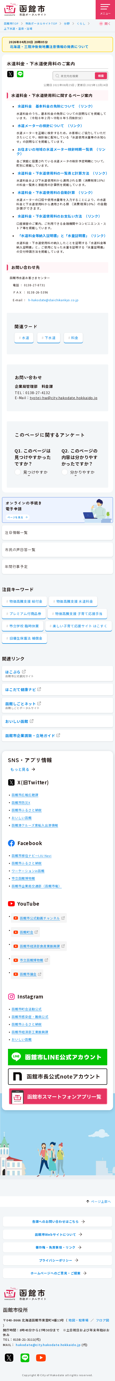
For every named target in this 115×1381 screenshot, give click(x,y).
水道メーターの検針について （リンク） (51, 125)
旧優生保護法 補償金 (26, 638)
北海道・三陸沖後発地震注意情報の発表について (49, 46)
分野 (67, 23)
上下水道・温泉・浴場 (18, 28)
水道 (25, 337)
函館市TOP (11, 23)
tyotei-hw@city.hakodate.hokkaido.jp (64, 397)
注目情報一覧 (16, 532)
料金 (74, 337)
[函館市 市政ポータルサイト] (25, 9)
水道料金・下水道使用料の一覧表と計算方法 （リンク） (63, 172)
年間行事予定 (16, 566)
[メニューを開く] (105, 9)
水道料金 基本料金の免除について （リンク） (56, 106)
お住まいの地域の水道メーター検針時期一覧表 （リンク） (61, 151)
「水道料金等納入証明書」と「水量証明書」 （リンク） (62, 235)
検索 (101, 76)
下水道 (50, 337)
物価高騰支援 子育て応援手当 (79, 613)
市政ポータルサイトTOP (41, 23)
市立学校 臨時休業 (24, 625)
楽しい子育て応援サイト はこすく (80, 625)
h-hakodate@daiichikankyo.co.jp (53, 300)
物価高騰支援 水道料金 (74, 601)
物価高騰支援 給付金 (26, 601)
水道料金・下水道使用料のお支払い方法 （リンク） (60, 216)
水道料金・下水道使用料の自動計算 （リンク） (56, 192)
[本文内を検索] (80, 75)
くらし (81, 23)
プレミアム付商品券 (25, 613)
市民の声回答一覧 (20, 549)
